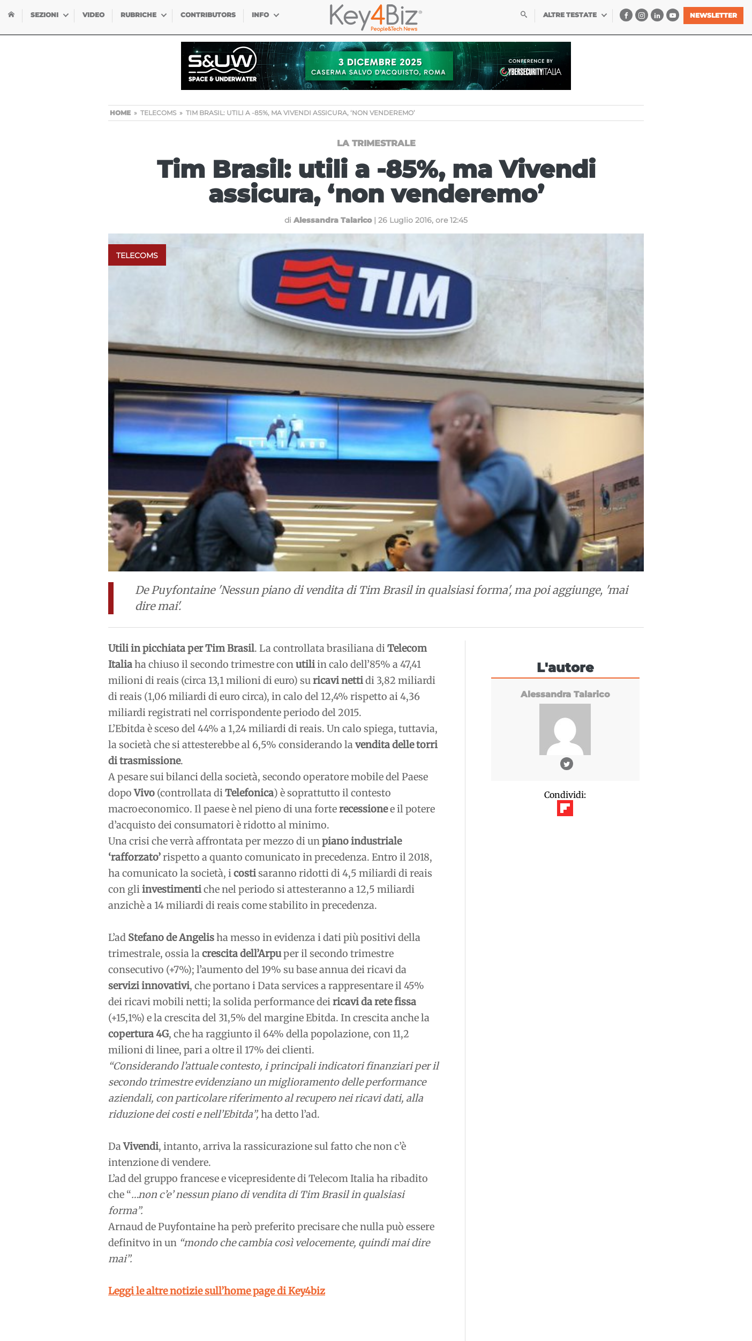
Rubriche (138, 15)
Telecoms (137, 255)
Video (93, 15)
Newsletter (713, 15)
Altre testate (570, 15)
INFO (260, 15)
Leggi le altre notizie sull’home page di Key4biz (216, 1291)
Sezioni (44, 15)
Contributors (208, 15)
